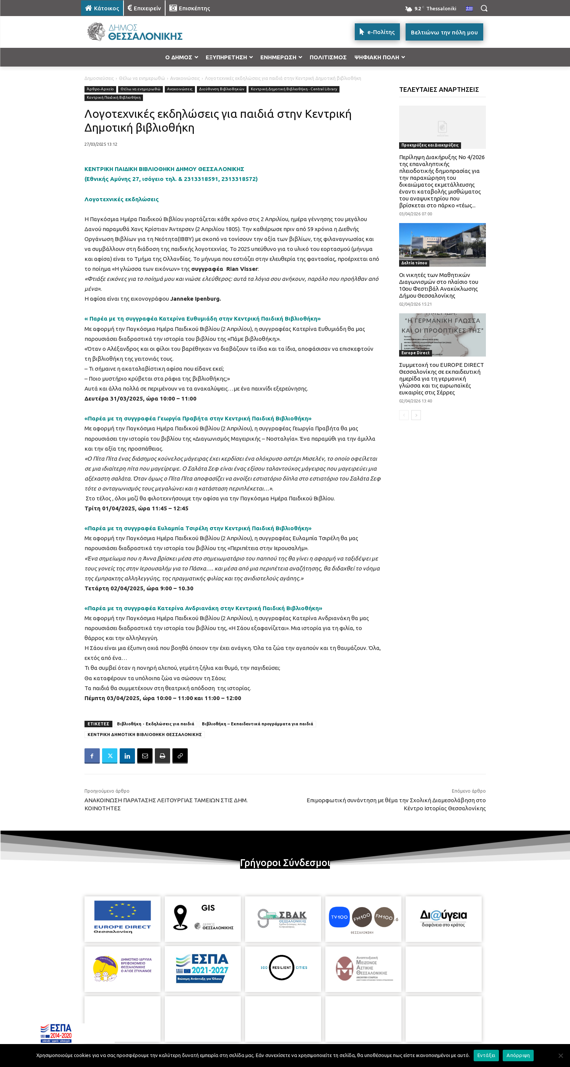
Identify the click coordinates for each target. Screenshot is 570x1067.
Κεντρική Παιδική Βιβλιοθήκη (113, 97)
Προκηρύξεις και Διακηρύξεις (430, 145)
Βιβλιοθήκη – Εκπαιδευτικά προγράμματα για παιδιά (257, 724)
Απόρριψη (518, 1055)
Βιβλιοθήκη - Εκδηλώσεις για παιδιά (155, 724)
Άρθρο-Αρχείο (100, 89)
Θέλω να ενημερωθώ (142, 78)
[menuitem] (469, 9)
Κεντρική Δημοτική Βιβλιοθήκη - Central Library (293, 89)
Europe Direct (415, 353)
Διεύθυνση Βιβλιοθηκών (222, 89)
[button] (484, 8)
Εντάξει (486, 1055)
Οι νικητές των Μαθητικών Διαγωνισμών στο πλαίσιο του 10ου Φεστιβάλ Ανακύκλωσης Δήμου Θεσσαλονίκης (438, 285)
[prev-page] (404, 415)
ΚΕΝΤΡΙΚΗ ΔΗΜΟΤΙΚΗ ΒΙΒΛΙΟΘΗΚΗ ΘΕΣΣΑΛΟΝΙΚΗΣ (145, 734)
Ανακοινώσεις (185, 78)
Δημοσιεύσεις (99, 78)
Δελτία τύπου (414, 263)
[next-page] (416, 415)
